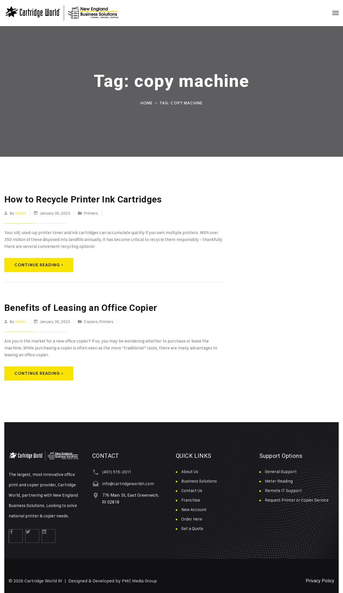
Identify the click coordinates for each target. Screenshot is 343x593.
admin (20, 212)
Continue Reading (38, 264)
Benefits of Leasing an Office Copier (76, 307)
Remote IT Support (283, 489)
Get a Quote (192, 527)
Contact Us (191, 489)
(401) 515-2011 (115, 471)
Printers (91, 212)
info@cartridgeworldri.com (127, 482)
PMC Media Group (140, 580)
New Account (194, 508)
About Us (189, 470)
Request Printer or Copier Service (297, 499)
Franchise (190, 499)
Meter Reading (279, 480)
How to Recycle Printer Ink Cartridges (79, 199)
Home (146, 103)
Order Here (191, 518)
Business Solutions (199, 480)
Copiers (91, 320)
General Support (281, 470)
